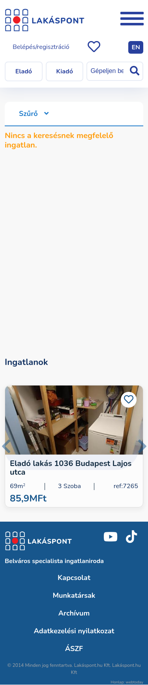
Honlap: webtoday (127, 682)
